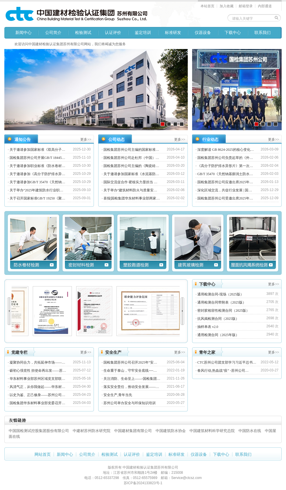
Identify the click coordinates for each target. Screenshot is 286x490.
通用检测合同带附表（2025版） (221, 302)
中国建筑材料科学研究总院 (212, 431)
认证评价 (113, 32)
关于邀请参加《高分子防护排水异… (37, 174)
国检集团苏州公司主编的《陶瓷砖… (131, 166)
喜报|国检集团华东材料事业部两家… (131, 198)
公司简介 (53, 32)
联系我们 (262, 32)
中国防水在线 (249, 431)
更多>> (85, 139)
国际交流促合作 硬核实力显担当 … (130, 182)
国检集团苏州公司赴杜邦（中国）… (131, 158)
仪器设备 (203, 32)
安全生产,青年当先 (117, 395)
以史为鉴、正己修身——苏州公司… (37, 395)
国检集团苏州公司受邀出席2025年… (225, 198)
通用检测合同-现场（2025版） (220, 294)
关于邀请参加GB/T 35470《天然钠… (37, 182)
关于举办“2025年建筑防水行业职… (36, 190)
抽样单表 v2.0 (207, 327)
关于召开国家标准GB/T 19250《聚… (37, 198)
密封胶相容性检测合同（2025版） (223, 310)
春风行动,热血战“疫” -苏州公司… (223, 371)
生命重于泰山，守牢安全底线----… (130, 371)
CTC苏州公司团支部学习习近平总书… (226, 362)
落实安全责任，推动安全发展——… (131, 387)
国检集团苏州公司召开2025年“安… (130, 362)
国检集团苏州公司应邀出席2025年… (225, 182)
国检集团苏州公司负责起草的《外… (225, 158)
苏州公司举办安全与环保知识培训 (129, 403)
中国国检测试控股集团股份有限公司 (39, 431)
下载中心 (233, 32)
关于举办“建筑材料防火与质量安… (130, 190)
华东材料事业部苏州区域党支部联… (37, 379)
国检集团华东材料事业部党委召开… (37, 403)
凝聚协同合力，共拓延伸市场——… (37, 362)
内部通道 (265, 6)
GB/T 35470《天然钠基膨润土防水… (225, 174)
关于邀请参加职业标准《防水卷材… (37, 166)
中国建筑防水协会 (171, 431)
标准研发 (173, 32)
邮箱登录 (246, 6)
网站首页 (42, 454)
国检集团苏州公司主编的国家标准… (131, 150)
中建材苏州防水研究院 (91, 431)
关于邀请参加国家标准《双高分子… (37, 150)
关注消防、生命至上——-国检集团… (131, 379)
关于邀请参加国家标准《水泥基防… (131, 174)
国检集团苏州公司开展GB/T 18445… (37, 158)
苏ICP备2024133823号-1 (143, 483)
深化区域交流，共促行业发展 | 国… (224, 190)
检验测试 (83, 32)
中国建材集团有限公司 (133, 431)
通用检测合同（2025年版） (218, 335)
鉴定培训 (143, 32)
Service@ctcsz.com (186, 478)
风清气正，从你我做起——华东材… (37, 387)
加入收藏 (227, 6)
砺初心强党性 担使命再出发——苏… (38, 371)
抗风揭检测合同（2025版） (218, 319)
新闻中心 (23, 32)
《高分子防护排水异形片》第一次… (225, 166)
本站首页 (207, 6)
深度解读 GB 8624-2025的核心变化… (225, 150)
